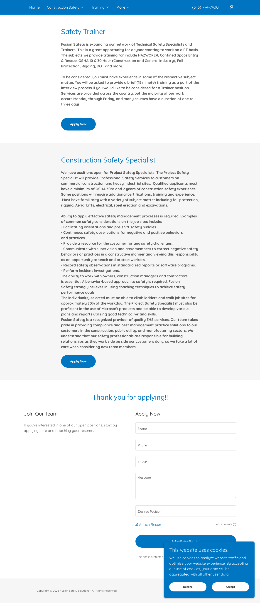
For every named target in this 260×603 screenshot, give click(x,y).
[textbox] (185, 428)
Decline (188, 586)
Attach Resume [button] (151, 524)
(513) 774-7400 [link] (205, 7)
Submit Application (186, 541)
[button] (65, 7)
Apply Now (78, 124)
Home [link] (34, 7)
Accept (230, 586)
